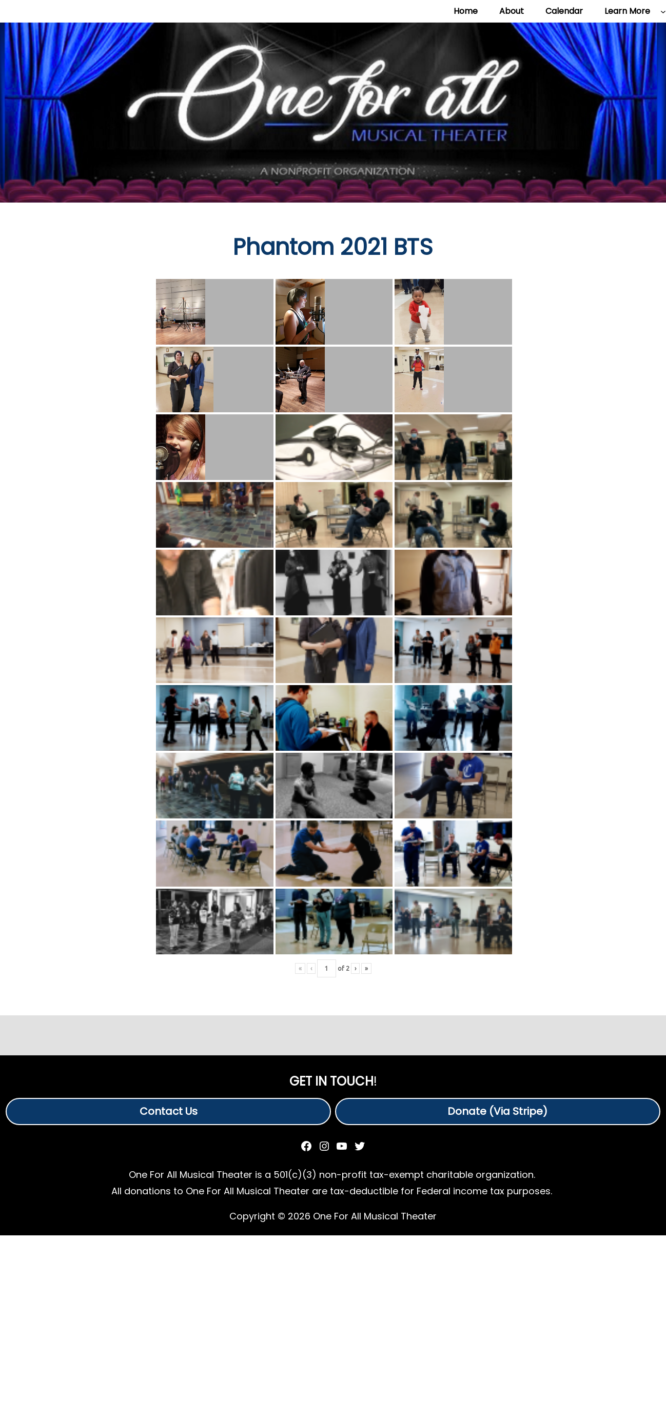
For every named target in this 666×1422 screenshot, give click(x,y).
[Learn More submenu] (663, 11)
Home (466, 11)
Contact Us (169, 1111)
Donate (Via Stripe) (497, 1111)
